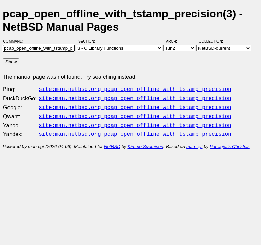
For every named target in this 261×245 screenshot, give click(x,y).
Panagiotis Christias (230, 142)
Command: (15, 41)
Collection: (211, 41)
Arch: (174, 41)
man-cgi (194, 142)
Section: (88, 41)
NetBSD (112, 142)
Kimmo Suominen (145, 142)
